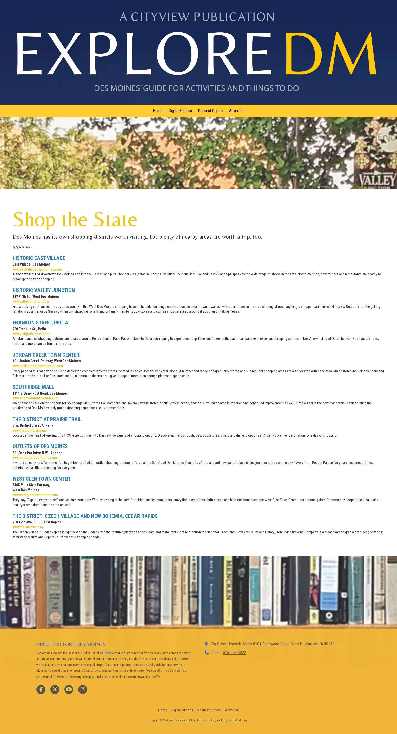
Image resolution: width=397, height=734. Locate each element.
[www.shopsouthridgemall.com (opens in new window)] (35, 398)
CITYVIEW (107, 653)
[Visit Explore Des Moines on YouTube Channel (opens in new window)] (68, 689)
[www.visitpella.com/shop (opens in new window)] (31, 334)
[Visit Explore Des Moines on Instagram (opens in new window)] (82, 689)
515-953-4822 (234, 652)
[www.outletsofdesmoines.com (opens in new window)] (36, 458)
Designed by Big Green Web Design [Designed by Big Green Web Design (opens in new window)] (229, 720)
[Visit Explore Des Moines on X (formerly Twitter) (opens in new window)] (54, 689)
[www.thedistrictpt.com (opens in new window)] (29, 431)
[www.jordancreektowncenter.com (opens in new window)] (38, 366)
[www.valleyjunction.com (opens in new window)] (31, 301)
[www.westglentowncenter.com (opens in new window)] (35, 495)
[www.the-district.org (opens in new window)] (28, 527)
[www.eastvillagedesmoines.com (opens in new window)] (37, 269)
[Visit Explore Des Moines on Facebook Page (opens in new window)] (40, 689)
